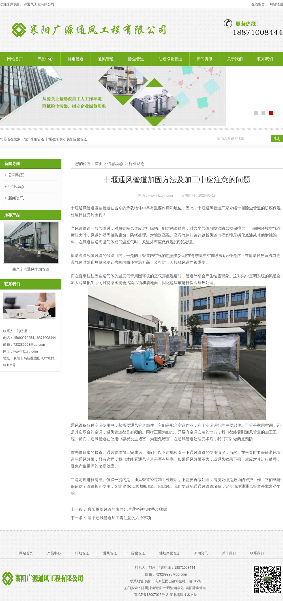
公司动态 (16, 175)
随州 (27, 139)
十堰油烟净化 (55, 139)
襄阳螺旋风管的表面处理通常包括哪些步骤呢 (127, 509)
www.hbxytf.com (160, 196)
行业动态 (16, 186)
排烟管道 (75, 59)
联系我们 (265, 59)
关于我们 (235, 59)
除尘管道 (136, 59)
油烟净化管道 (170, 59)
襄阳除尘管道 (196, 588)
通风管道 (106, 59)
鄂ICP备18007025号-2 (151, 595)
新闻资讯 (205, 59)
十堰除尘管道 (249, 208)
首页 (99, 163)
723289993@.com (171, 574)
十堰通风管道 (83, 208)
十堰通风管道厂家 (213, 208)
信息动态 (115, 163)
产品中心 (45, 59)
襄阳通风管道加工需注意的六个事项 (119, 518)
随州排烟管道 (151, 588)
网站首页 (15, 59)
